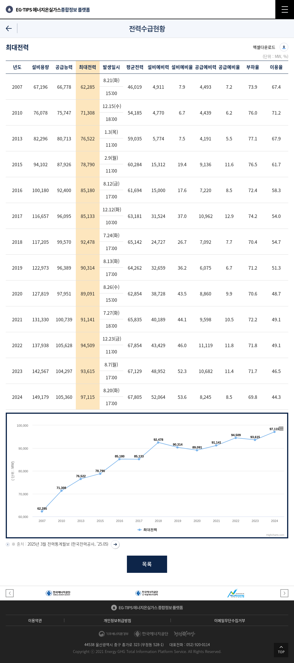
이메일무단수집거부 (229, 620)
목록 (147, 564)
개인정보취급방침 (117, 620)
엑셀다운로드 (264, 47)
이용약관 (35, 620)
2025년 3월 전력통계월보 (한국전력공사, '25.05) (68, 544)
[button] (9, 593)
